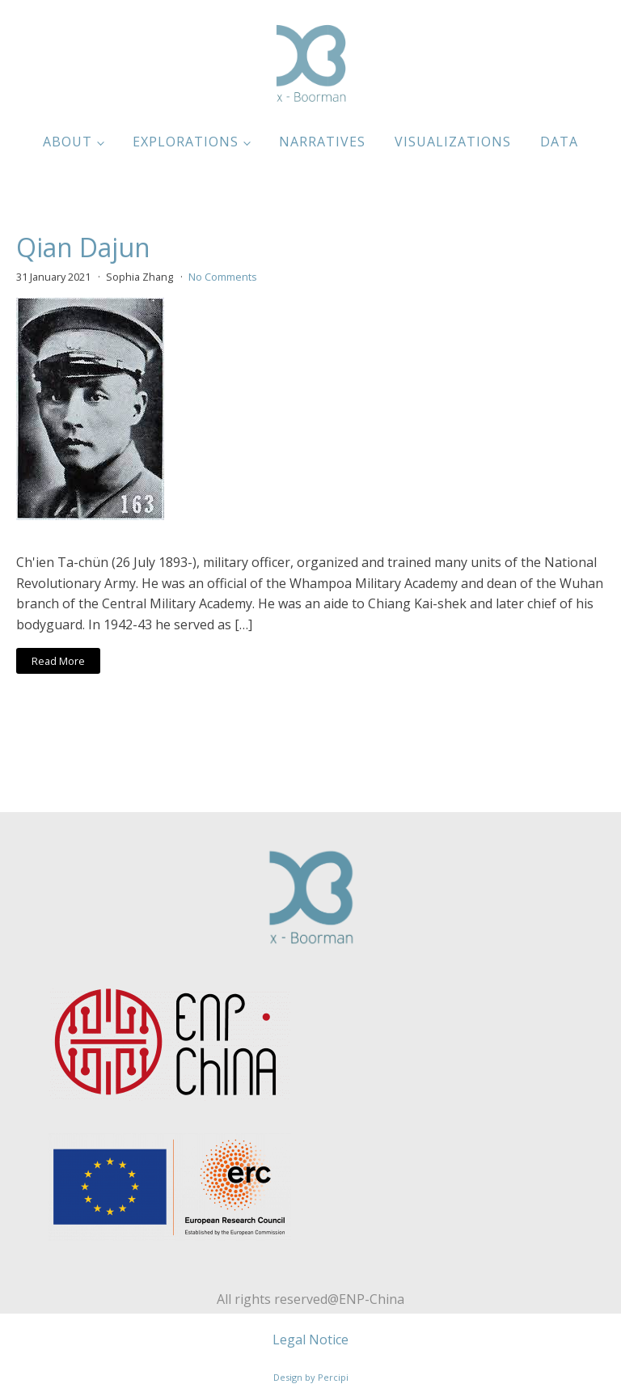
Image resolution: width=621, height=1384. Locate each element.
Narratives (322, 141)
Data (559, 141)
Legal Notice (310, 1339)
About (67, 141)
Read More (58, 661)
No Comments (222, 276)
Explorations (186, 141)
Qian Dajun (83, 247)
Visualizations (453, 141)
